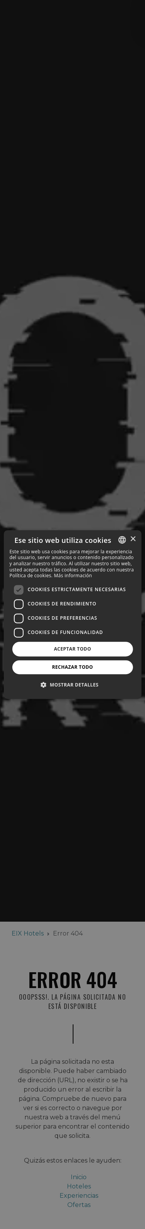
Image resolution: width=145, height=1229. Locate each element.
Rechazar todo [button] (72, 667)
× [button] (133, 539)
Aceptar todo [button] (72, 649)
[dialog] (72, 614)
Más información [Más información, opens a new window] (73, 575)
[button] (72, 684)
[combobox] (122, 540)
